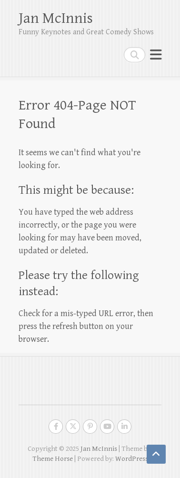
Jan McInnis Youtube (107, 426)
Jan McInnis (56, 18)
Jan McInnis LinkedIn (124, 426)
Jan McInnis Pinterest (90, 426)
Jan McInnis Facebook (56, 426)
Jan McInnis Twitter (73, 426)
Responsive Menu (155, 55)
